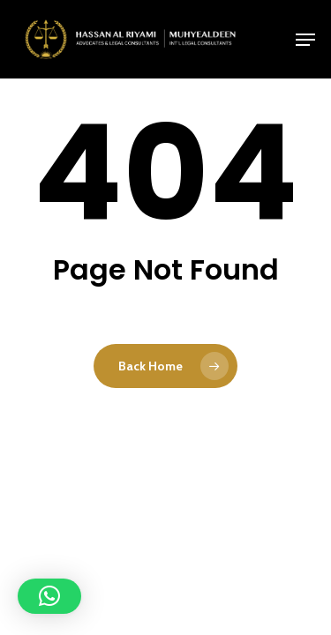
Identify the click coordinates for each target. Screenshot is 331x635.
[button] (305, 40)
